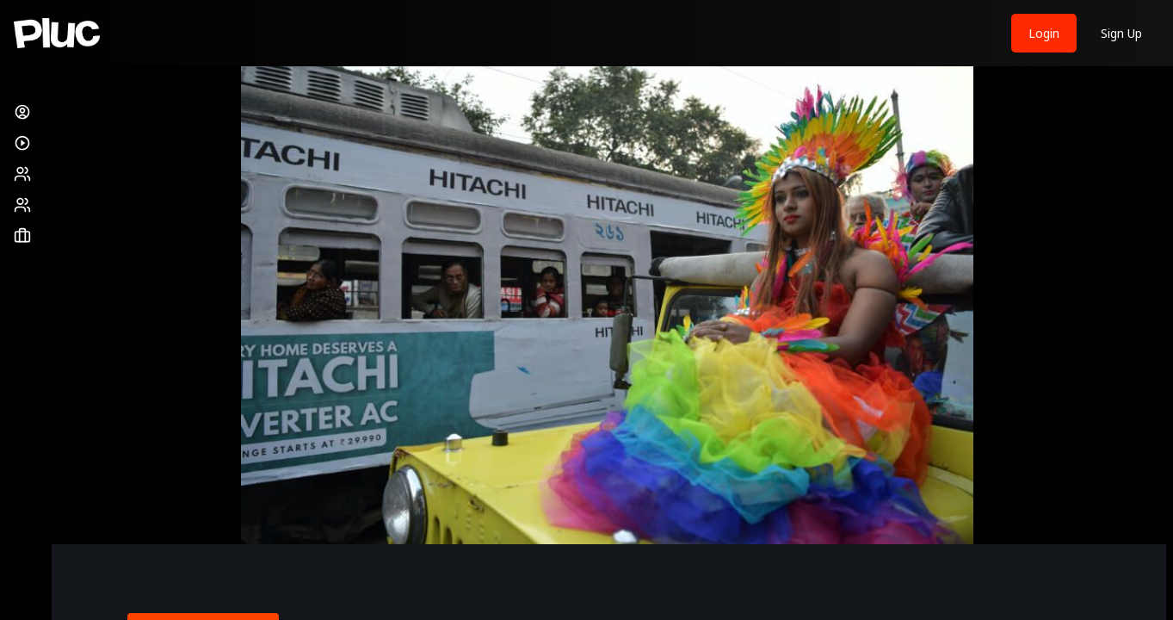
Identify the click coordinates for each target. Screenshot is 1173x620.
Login (1043, 33)
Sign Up (1121, 33)
